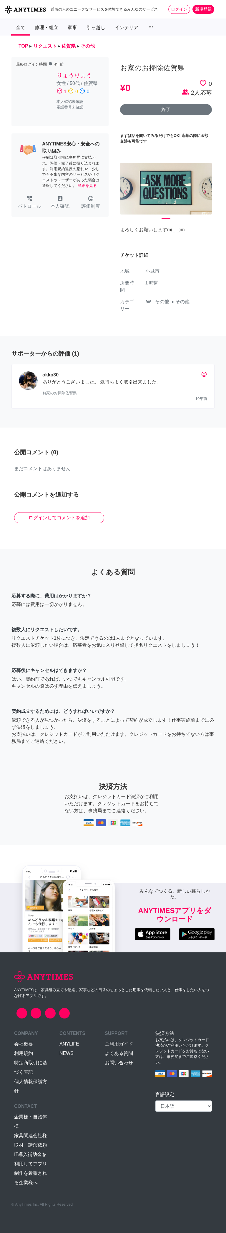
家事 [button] (72, 27)
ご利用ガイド (119, 1043)
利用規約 (23, 1053)
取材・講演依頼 (30, 1144)
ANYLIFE (69, 1043)
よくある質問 (119, 1053)
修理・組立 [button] (46, 27)
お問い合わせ (119, 1062)
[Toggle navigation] (217, 9)
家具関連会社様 (30, 1135)
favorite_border (203, 83)
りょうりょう (74, 75)
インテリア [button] (126, 27)
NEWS (66, 1053)
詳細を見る (87, 185)
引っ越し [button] (96, 27)
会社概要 (23, 1043)
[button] (29, 202)
